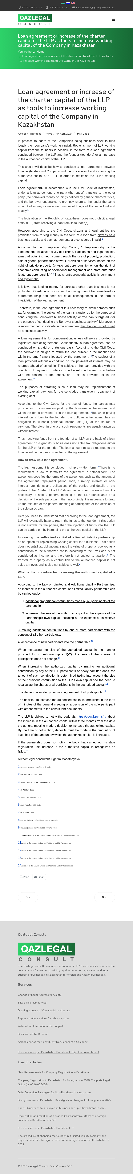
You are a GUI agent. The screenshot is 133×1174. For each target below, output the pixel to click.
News (49, 134)
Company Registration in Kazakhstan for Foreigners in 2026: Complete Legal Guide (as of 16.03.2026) (64, 1082)
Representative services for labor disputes (43, 1018)
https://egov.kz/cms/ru (92, 716)
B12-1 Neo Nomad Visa (32, 1002)
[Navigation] (113, 19)
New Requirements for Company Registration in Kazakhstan (54, 1072)
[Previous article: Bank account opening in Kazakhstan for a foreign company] (28, 897)
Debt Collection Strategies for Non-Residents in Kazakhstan (54, 1092)
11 (19, 842)
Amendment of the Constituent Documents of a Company (52, 1042)
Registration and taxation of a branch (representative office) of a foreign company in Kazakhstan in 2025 (62, 1118)
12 (19, 850)
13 (19, 857)
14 (19, 865)
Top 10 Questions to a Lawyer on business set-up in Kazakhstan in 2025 (62, 1108)
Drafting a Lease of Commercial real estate (44, 1010)
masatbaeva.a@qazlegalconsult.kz (94, 7)
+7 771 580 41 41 (32, 7)
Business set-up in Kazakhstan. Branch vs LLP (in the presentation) (58, 1052)
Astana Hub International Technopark (41, 1026)
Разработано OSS (61, 1166)
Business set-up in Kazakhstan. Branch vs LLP (45, 1128)
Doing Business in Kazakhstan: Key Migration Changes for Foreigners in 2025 (64, 1100)
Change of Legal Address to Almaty (39, 995)
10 (19, 835)
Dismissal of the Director (33, 1034)
